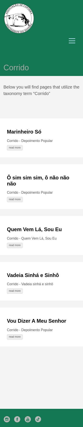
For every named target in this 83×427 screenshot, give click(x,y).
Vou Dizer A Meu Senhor (36, 321)
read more (15, 147)
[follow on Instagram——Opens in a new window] (8, 418)
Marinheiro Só (24, 132)
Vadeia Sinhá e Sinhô (33, 275)
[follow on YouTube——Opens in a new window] (29, 418)
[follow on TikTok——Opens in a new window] (39, 418)
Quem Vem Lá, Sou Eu (34, 229)
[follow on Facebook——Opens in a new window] (18, 418)
